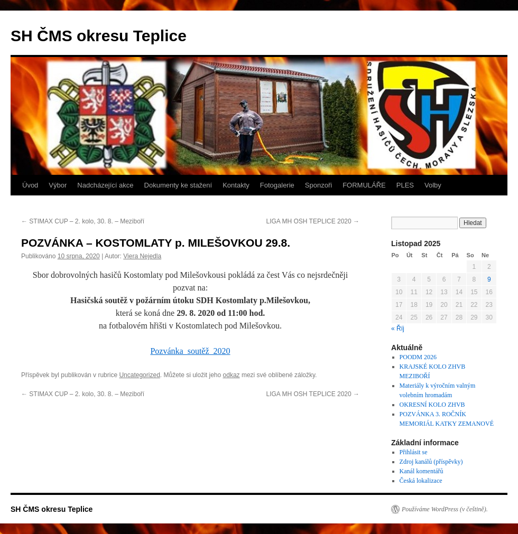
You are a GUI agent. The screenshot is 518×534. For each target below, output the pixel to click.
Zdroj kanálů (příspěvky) (431, 461)
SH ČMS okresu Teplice (99, 35)
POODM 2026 (418, 357)
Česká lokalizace (421, 480)
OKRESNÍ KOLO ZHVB (432, 404)
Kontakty (236, 185)
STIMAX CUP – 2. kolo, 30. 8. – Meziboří (82, 221)
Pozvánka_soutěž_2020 (190, 350)
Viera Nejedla (142, 256)
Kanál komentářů (421, 471)
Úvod (30, 185)
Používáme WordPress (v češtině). (445, 509)
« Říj (397, 328)
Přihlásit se (414, 452)
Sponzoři (318, 185)
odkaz (231, 375)
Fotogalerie (277, 185)
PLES (405, 185)
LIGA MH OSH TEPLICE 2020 (312, 221)
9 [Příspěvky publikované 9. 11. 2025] (489, 279)
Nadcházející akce (105, 185)
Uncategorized (139, 375)
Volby (432, 185)
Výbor (58, 185)
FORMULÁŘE (364, 185)
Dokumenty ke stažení (178, 185)
